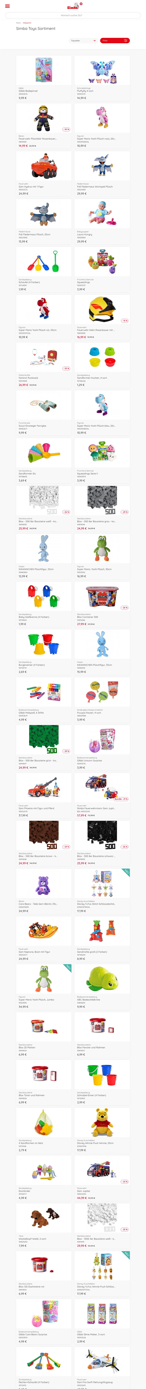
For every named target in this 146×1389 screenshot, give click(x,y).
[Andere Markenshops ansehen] (81, 3)
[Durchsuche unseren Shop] (73, 15)
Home (18, 23)
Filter (115, 40)
